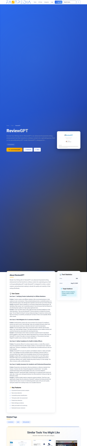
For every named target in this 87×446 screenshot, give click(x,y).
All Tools (40, 2)
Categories (46, 2)
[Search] (69, 2)
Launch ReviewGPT (15, 150)
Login (52, 2)
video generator (26, 424)
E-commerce (11, 144)
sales (18, 424)
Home (35, 2)
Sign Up (58, 2)
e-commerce (10, 424)
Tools (12, 125)
